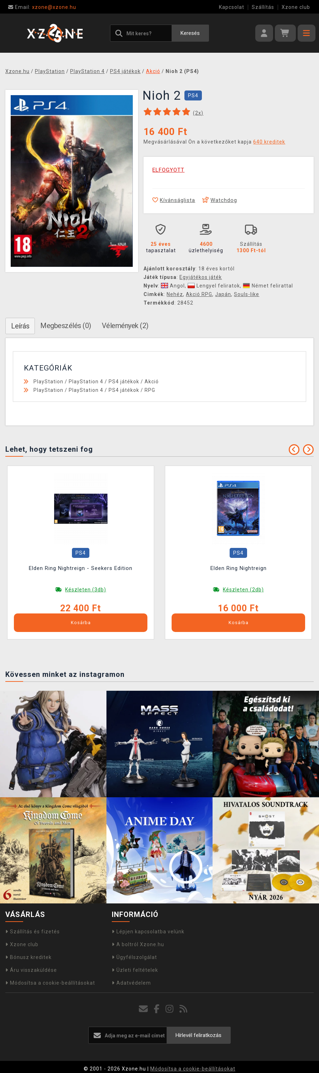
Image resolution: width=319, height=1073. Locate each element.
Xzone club (296, 7)
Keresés (190, 33)
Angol (173, 286)
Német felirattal (268, 286)
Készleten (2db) (243, 589)
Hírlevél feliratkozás (198, 1035)
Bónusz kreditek (28, 957)
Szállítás (263, 7)
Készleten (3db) (85, 589)
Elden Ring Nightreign (238, 568)
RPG (150, 390)
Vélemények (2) (125, 325)
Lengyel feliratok (214, 286)
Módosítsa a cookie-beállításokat (50, 983)
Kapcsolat (231, 7)
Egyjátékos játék (200, 277)
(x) (198, 113)
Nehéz (175, 294)
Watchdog (219, 200)
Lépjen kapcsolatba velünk (148, 931)
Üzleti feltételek (135, 970)
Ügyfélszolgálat (134, 957)
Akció (152, 381)
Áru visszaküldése (31, 970)
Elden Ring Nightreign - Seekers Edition (80, 568)
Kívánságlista (173, 200)
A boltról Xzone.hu (138, 944)
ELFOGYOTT (168, 170)
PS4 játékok (124, 381)
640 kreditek (269, 142)
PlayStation (48, 381)
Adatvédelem (131, 983)
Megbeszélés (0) (65, 325)
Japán (223, 294)
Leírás (20, 326)
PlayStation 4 (86, 381)
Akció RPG (199, 294)
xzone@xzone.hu (42, 7)
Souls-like (246, 294)
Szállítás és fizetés (32, 931)
